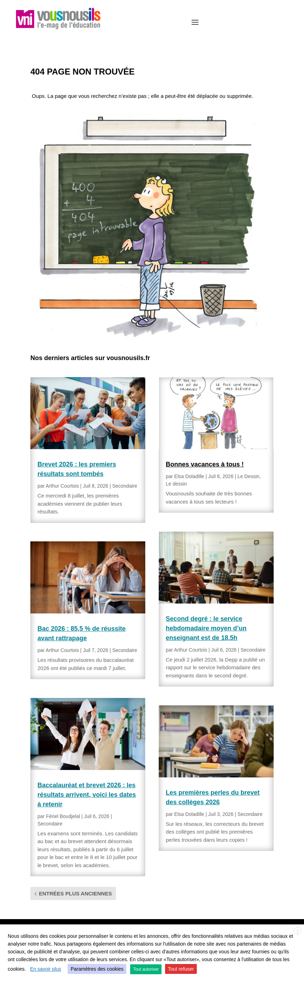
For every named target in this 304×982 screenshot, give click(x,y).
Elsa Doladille (189, 476)
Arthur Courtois (62, 486)
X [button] (297, 931)
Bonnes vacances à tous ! (205, 464)
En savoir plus (45, 969)
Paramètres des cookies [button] (97, 969)
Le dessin (176, 484)
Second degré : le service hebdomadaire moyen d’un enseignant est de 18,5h (206, 628)
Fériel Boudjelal (63, 816)
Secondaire (124, 486)
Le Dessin (248, 476)
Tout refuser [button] (181, 969)
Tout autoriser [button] (146, 969)
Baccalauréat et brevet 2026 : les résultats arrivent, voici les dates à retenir (86, 795)
